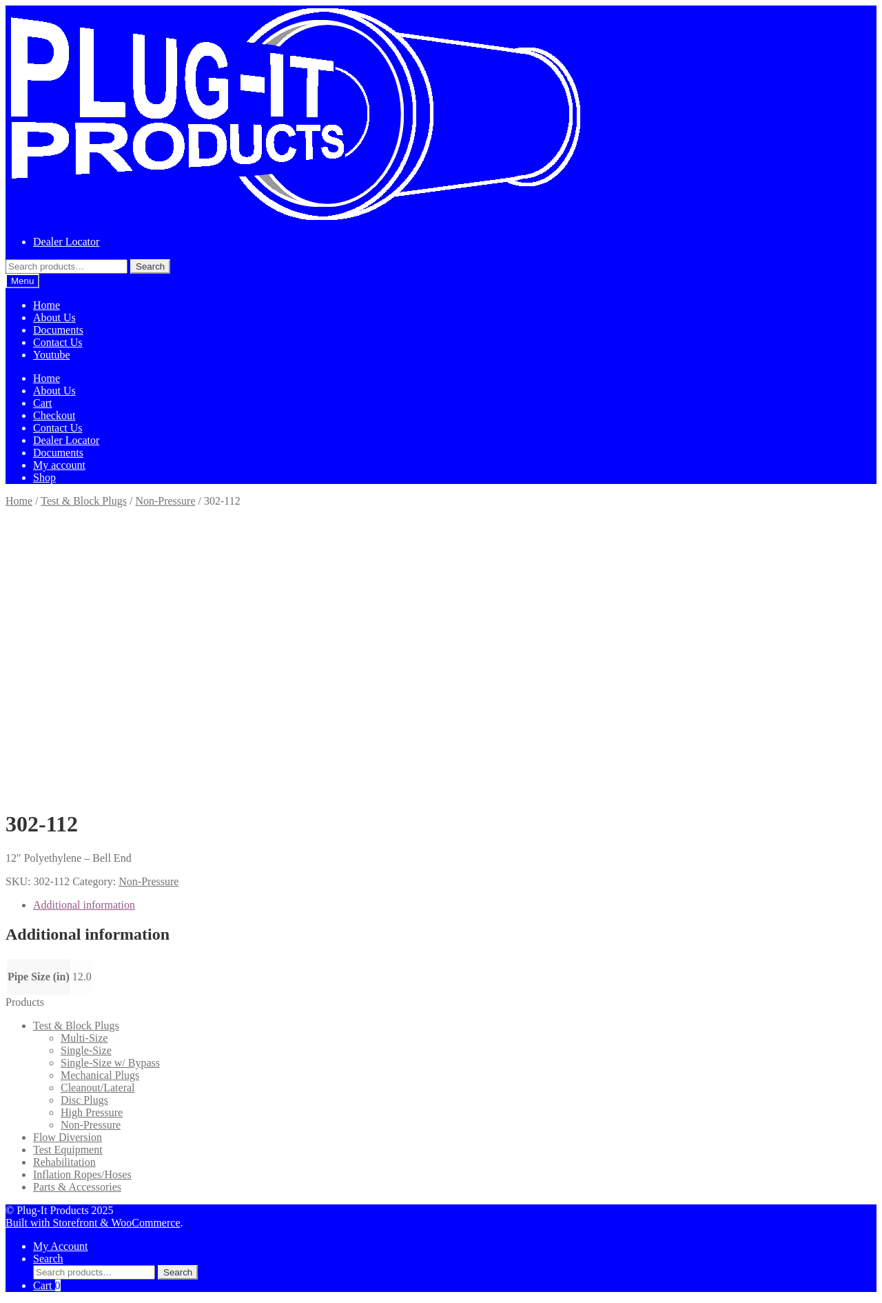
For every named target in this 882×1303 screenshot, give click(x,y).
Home (46, 305)
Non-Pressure (165, 501)
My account (59, 465)
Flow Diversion (67, 1137)
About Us (54, 317)
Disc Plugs (84, 1100)
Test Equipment (68, 1149)
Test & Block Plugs (84, 501)
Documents (58, 330)
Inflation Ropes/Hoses (82, 1174)
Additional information (84, 905)
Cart (42, 403)
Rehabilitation (64, 1162)
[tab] (454, 905)
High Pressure (92, 1112)
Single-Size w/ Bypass (110, 1063)
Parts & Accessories (77, 1187)
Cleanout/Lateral (98, 1087)
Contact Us (58, 342)
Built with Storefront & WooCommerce (93, 1223)
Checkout (54, 415)
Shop (44, 477)
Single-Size (86, 1050)
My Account (60, 1246)
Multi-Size (84, 1038)
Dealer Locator (66, 242)
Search (150, 266)
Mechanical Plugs (100, 1075)
